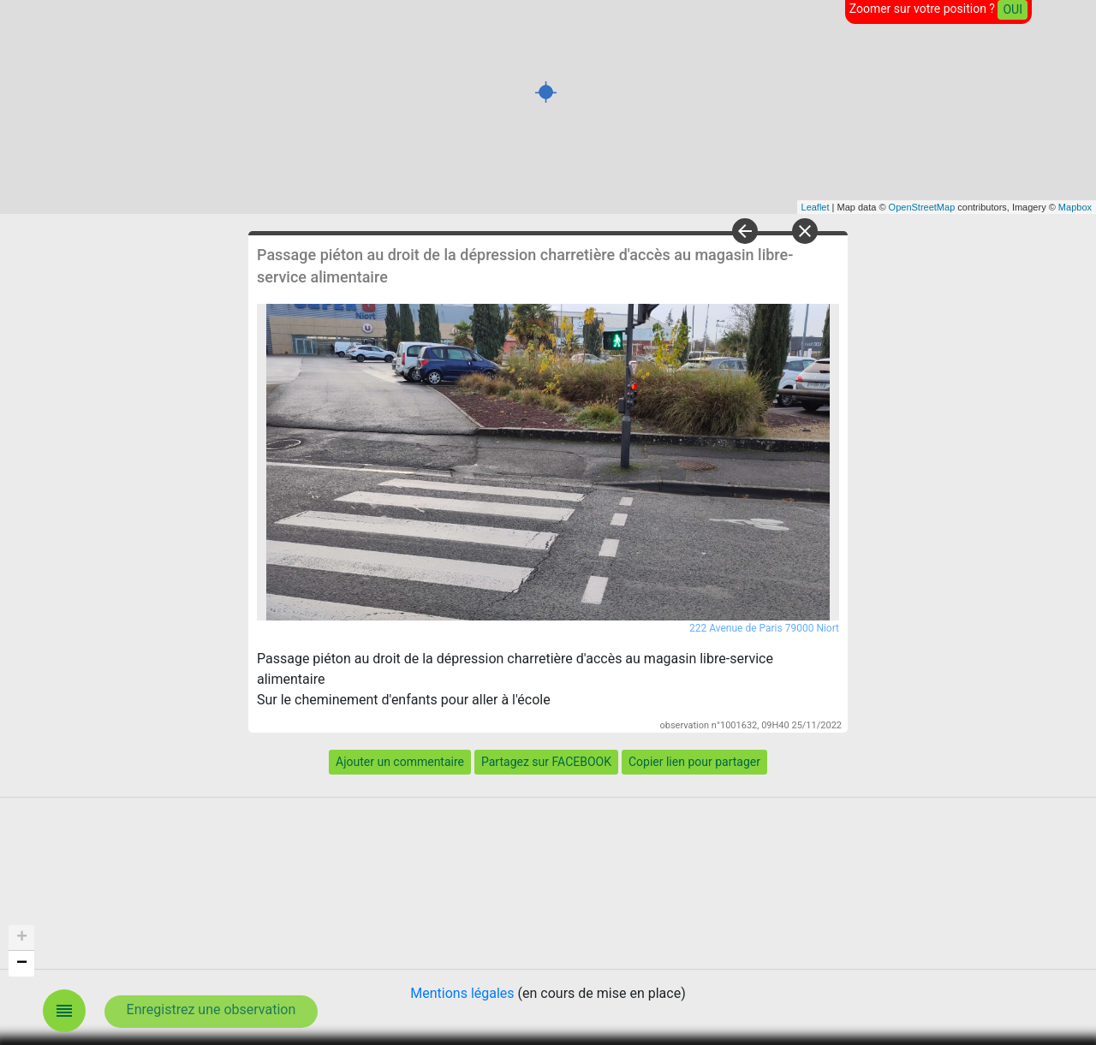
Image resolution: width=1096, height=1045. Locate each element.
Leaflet (815, 207)
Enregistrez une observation (211, 1009)
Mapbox (1075, 207)
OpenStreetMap (922, 207)
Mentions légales (462, 993)
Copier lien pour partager (694, 762)
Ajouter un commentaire (400, 762)
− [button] (21, 964)
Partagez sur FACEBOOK (546, 762)
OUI (1012, 9)
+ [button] (21, 938)
